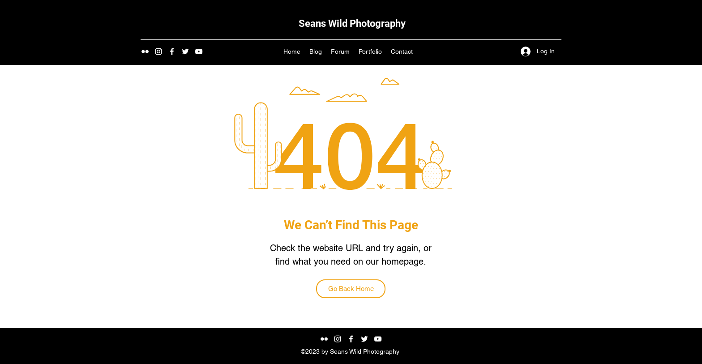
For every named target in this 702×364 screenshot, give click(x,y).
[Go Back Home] (350, 288)
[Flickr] (145, 51)
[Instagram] (158, 51)
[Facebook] (351, 338)
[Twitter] (185, 51)
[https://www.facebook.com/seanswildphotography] (171, 51)
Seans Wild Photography (352, 23)
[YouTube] (198, 51)
